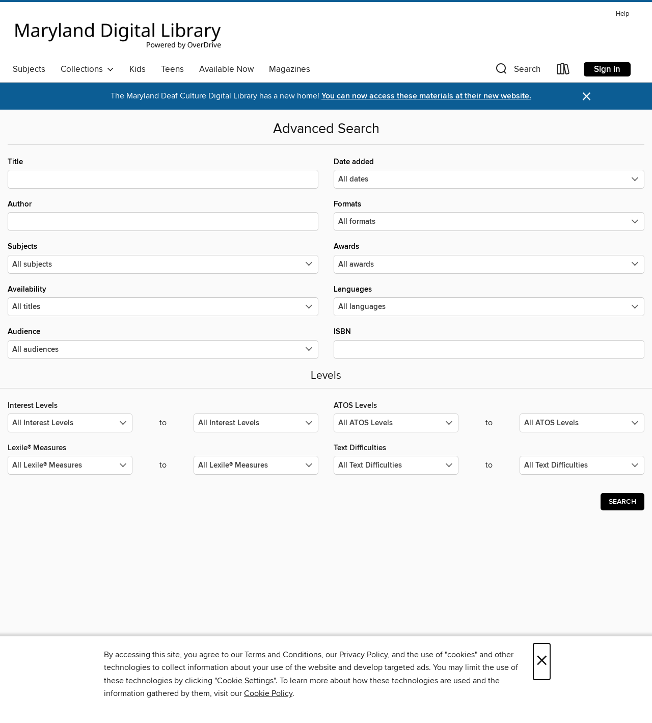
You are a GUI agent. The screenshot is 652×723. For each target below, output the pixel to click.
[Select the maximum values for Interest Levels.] (256, 423)
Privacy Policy (363, 655)
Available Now (226, 69)
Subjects (29, 69)
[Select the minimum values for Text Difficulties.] (396, 465)
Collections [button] (87, 69)
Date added (489, 173)
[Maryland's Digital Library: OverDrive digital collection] (118, 32)
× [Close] (541, 662)
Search (622, 501)
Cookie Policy (268, 693)
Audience (163, 342)
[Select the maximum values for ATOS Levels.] (582, 423)
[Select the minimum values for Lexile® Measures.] (70, 465)
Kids (137, 69)
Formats (489, 215)
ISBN (489, 342)
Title (163, 173)
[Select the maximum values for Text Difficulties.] (582, 465)
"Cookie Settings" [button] (245, 681)
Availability (163, 300)
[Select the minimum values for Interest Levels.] (70, 423)
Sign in (607, 69)
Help (622, 14)
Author (163, 215)
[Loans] (563, 71)
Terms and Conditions (282, 655)
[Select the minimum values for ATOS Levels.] (396, 423)
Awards (489, 257)
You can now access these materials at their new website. (426, 96)
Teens (172, 69)
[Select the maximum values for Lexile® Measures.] (256, 465)
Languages (489, 300)
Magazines (289, 69)
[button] (517, 71)
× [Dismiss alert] (586, 96)
